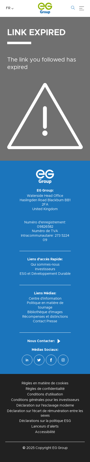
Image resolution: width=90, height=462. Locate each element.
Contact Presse (45, 321)
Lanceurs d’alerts (45, 426)
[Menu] (81, 8)
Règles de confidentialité (45, 389)
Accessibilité (45, 432)
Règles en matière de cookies (45, 383)
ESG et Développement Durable (45, 274)
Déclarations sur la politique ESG (45, 421)
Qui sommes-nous (45, 264)
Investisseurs (45, 269)
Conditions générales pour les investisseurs (45, 400)
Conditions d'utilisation (45, 394)
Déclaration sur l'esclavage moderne (45, 405)
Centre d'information (45, 298)
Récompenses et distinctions (45, 316)
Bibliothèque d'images (45, 312)
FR (8, 8)
